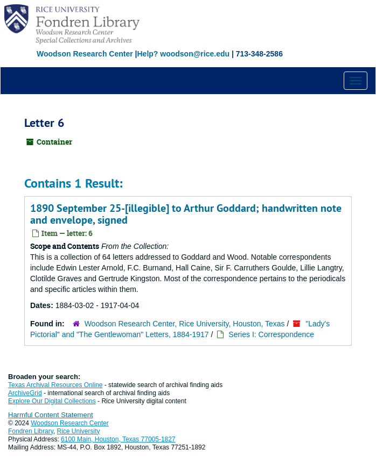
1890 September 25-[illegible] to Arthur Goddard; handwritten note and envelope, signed (186, 214)
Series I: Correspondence (271, 334)
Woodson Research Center (85, 53)
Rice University (78, 431)
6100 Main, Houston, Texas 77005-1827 (118, 439)
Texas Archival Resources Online (55, 385)
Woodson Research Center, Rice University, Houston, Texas (185, 323)
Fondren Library (30, 431)
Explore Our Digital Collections (52, 401)
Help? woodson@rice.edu (183, 53)
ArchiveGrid (25, 393)
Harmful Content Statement (50, 415)
